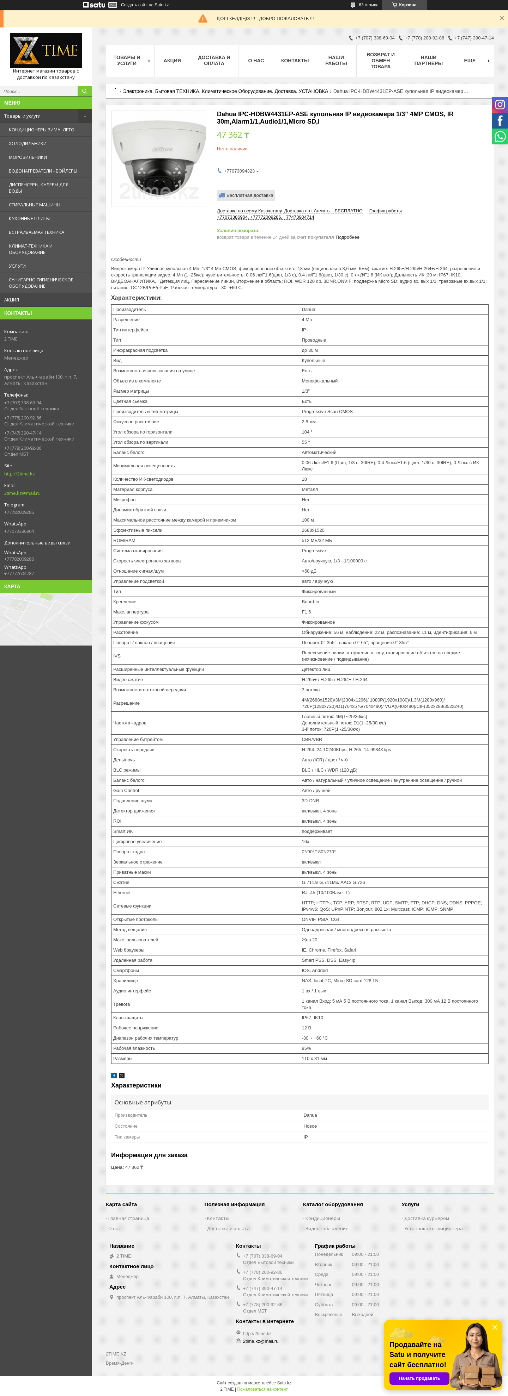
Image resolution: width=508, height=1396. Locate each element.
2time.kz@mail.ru (22, 493)
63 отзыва (369, 4)
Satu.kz (284, 1383)
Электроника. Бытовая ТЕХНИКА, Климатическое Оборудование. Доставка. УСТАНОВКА (225, 91)
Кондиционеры (323, 1218)
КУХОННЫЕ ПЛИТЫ (29, 218)
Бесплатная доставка (249, 195)
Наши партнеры (429, 60)
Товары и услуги (22, 116)
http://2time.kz (19, 473)
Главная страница (128, 1218)
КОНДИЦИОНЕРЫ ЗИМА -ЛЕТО (41, 129)
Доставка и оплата (214, 60)
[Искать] (85, 91)
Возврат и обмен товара (381, 60)
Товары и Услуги (127, 60)
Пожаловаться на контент (262, 1389)
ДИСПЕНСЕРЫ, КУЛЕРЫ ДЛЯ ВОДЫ (38, 187)
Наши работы (336, 60)
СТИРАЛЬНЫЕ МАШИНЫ (34, 204)
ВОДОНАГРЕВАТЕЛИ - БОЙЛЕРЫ (43, 171)
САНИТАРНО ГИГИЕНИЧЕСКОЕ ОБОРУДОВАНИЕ (41, 282)
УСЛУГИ (17, 266)
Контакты (295, 60)
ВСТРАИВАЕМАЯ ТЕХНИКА (36, 232)
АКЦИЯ (11, 300)
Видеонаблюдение (327, 1228)
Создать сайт (134, 4)
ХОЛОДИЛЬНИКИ (28, 143)
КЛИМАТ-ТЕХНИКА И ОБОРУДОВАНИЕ (31, 249)
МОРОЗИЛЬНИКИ (28, 157)
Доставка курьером (426, 1218)
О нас (256, 60)
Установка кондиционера (433, 1228)
